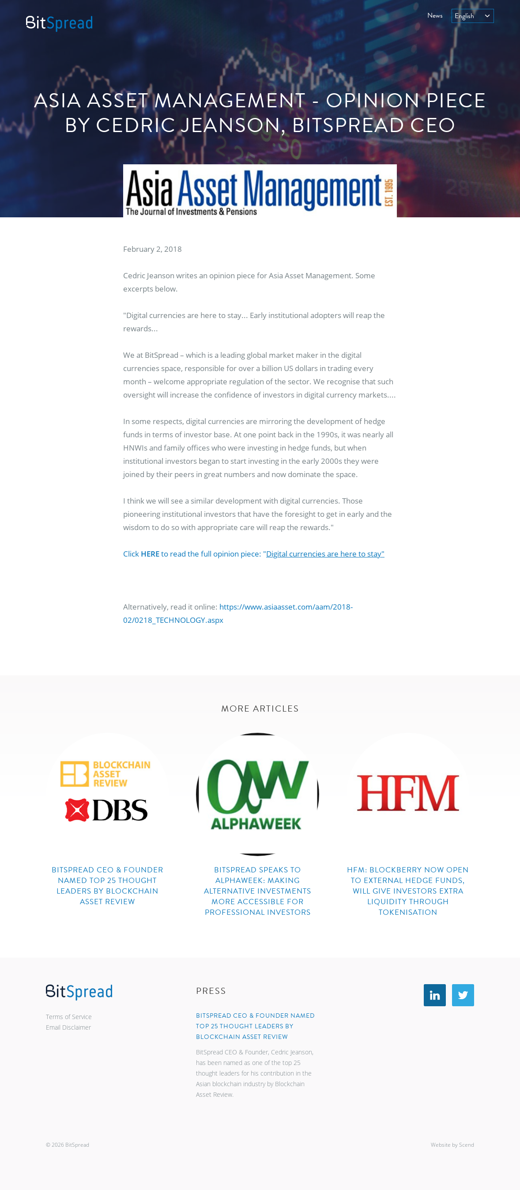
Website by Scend (452, 1144)
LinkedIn (435, 995)
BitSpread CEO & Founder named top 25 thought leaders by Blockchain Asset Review (255, 1026)
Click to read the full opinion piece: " (253, 554)
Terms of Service (69, 1016)
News (435, 15)
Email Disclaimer (68, 1027)
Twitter (463, 995)
